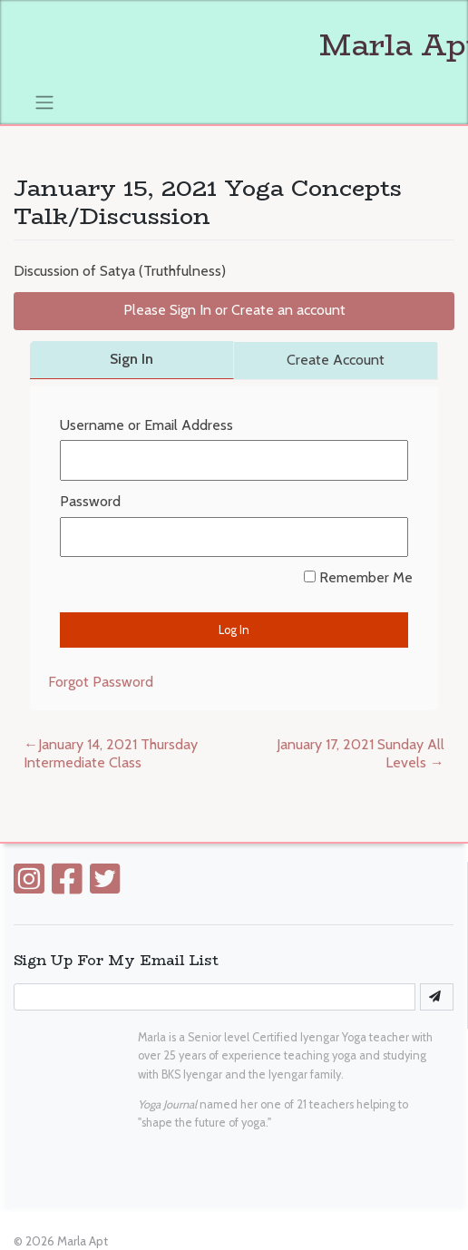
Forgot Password (100, 681)
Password (90, 501)
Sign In (131, 358)
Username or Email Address (146, 425)
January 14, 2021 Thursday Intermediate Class (111, 754)
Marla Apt (82, 1241)
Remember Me (358, 577)
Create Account (336, 359)
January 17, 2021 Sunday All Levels (360, 754)
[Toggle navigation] (44, 101)
